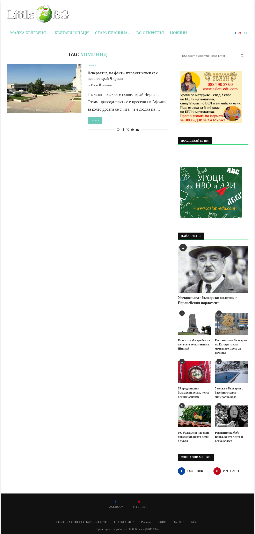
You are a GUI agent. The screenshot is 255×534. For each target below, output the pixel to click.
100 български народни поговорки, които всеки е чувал (194, 435)
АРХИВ (195, 521)
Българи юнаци (72, 33)
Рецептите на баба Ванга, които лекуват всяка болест (231, 435)
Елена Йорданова (101, 85)
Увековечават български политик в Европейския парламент (207, 300)
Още (95, 120)
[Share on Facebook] (123, 130)
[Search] (246, 33)
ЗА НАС (178, 521)
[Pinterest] (240, 33)
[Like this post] (118, 130)
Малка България (28, 33)
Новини (178, 33)
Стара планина (111, 33)
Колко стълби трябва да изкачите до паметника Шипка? (193, 344)
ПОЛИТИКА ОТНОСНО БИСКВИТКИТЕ (81, 521)
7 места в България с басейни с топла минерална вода (228, 391)
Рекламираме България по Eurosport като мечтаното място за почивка (230, 346)
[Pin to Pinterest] (132, 130)
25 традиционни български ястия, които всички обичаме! (193, 391)
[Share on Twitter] (127, 130)
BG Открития (150, 33)
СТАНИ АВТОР (124, 521)
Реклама (146, 521)
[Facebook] (235, 33)
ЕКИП (162, 521)
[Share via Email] (137, 130)
